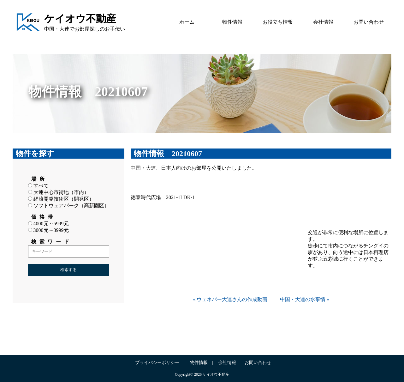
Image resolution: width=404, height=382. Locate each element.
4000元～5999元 (48, 223)
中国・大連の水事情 (302, 299)
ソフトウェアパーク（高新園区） (68, 205)
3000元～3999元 (48, 230)
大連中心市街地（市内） (58, 192)
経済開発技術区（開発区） (61, 199)
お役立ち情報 (278, 22)
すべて (38, 185)
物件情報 (232, 22)
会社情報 (323, 22)
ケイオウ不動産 (80, 18)
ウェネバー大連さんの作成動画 (232, 299)
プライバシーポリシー (157, 362)
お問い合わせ (369, 22)
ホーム (186, 22)
